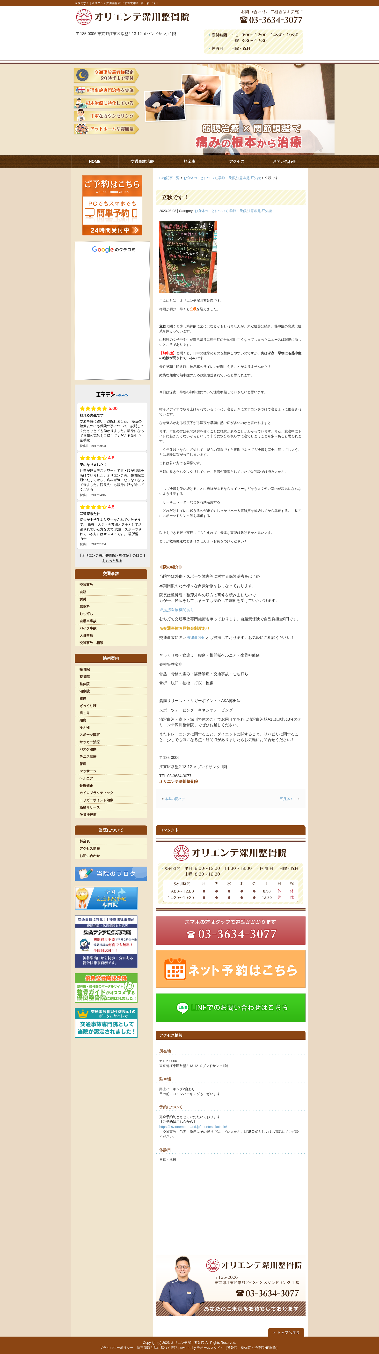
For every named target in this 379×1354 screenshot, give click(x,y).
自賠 (83, 592)
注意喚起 (243, 178)
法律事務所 (196, 637)
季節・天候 (226, 178)
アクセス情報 (90, 848)
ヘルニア (86, 778)
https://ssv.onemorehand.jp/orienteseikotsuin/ (193, 1127)
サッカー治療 (90, 742)
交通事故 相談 (91, 643)
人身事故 (86, 635)
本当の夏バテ (175, 799)
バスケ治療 (88, 749)
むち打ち (86, 614)
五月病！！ (288, 799)
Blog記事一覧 (169, 178)
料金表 (85, 841)
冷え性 (85, 727)
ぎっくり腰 (88, 706)
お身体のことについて (200, 178)
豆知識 (256, 178)
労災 (83, 599)
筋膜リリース (90, 807)
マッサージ (88, 771)
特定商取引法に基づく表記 (157, 1348)
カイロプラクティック (96, 793)
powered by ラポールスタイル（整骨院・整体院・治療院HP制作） (228, 1348)
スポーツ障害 (90, 735)
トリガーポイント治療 (96, 800)
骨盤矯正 (86, 785)
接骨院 (85, 669)
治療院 (85, 691)
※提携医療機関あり (176, 610)
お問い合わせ (90, 856)
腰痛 (83, 698)
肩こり (85, 713)
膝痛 (83, 764)
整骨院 (85, 677)
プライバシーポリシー (116, 1348)
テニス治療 (88, 756)
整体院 (85, 684)
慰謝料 (85, 606)
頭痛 (83, 720)
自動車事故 (88, 621)
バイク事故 (88, 628)
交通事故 (86, 585)
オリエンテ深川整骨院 (187, 1343)
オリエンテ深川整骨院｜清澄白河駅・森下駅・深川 (125, 3)
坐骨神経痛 (88, 815)
